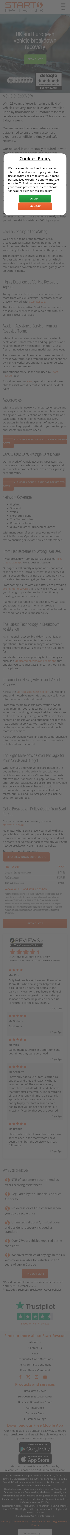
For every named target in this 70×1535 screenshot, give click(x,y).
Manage (35, 206)
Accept (35, 198)
